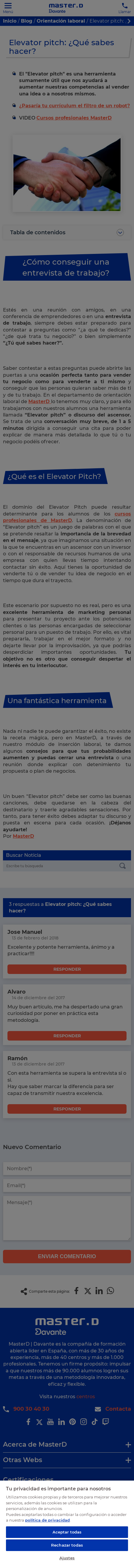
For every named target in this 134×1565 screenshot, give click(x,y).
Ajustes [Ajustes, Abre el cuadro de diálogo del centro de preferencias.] (67, 1557)
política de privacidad (47, 1520)
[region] (67, 1522)
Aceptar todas (67, 1532)
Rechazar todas (67, 1545)
